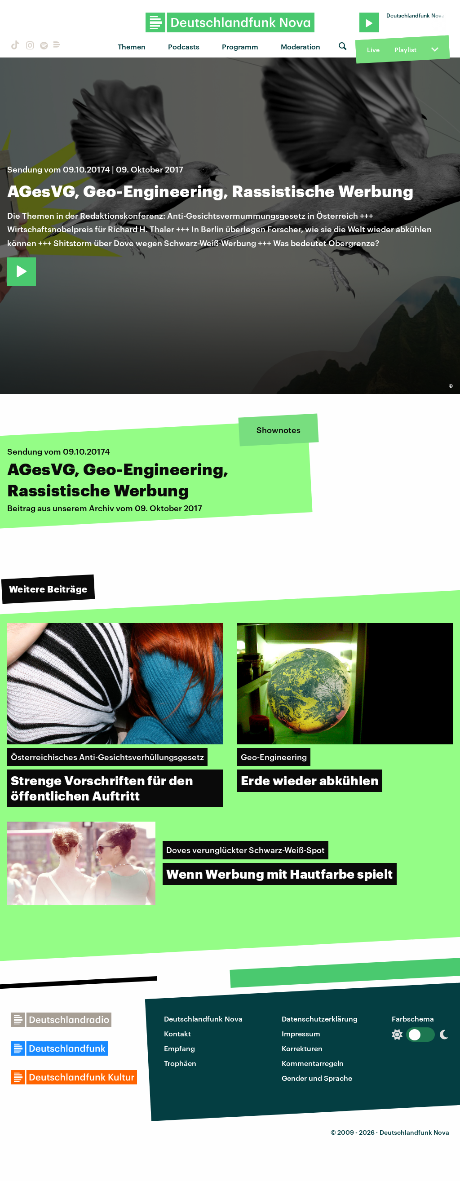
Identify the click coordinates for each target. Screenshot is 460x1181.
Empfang (179, 1048)
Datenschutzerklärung (320, 1018)
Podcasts (183, 46)
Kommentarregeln (313, 1063)
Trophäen (180, 1063)
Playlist (405, 49)
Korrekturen (302, 1048)
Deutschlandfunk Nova (203, 1018)
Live (373, 49)
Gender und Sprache (317, 1078)
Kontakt (177, 1033)
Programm (240, 46)
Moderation (300, 46)
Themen (132, 46)
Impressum (301, 1033)
